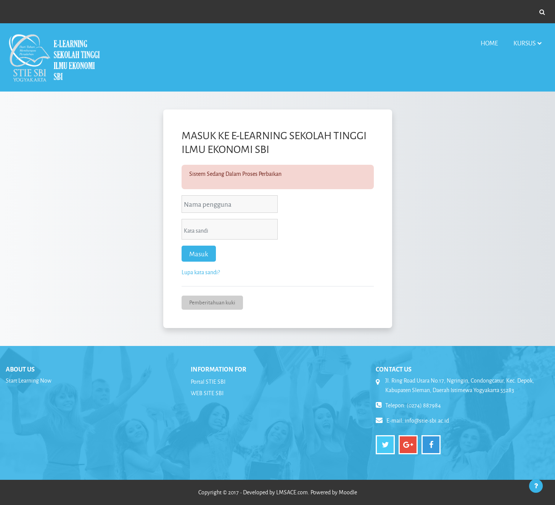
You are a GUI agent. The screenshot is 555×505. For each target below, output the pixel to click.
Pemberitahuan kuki (212, 302)
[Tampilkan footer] (536, 486)
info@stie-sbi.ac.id (427, 421)
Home (489, 43)
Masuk (198, 253)
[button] (542, 12)
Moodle (348, 492)
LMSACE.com (292, 492)
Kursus (524, 43)
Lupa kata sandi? (201, 272)
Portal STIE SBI (208, 382)
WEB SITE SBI (207, 393)
